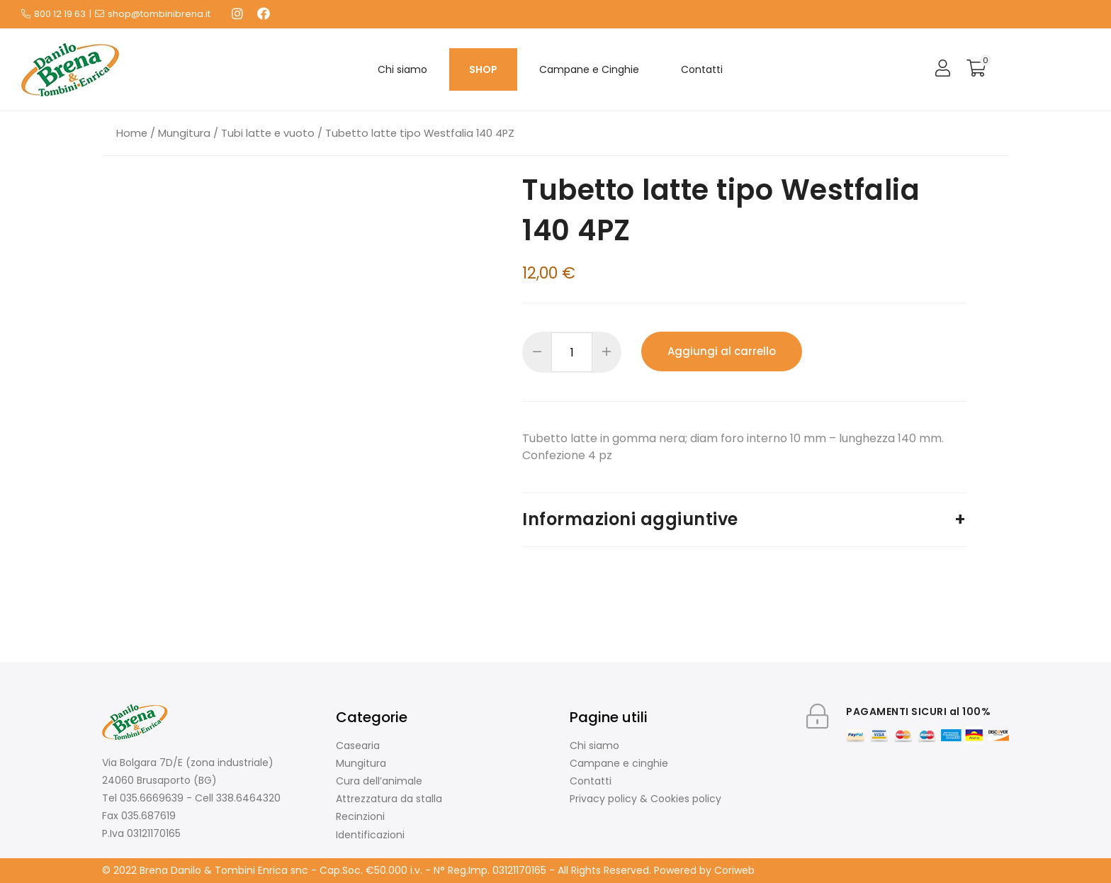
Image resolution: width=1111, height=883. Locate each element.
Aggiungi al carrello (721, 351)
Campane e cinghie (619, 763)
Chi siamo (402, 69)
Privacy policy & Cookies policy (645, 799)
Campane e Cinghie (589, 69)
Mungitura (184, 133)
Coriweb (734, 870)
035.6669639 (152, 798)
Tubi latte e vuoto (268, 133)
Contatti (702, 69)
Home (131, 133)
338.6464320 (248, 798)
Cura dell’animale (379, 781)
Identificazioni (370, 835)
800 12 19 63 (60, 14)
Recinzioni (360, 816)
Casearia (358, 745)
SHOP (483, 69)
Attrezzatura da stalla (389, 799)
